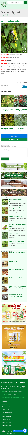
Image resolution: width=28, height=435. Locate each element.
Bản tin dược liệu (6, 407)
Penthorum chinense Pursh (7, 129)
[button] (25, 2)
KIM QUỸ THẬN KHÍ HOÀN (16, 269)
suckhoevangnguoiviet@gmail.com (13, 391)
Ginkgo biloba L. (13, 233)
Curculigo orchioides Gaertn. (17, 208)
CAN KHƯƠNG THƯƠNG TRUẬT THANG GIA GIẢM (16, 295)
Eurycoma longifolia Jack (16, 216)
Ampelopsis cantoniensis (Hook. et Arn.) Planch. (16, 200)
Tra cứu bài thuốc (6, 425)
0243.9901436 (12, 394)
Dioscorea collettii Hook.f (16, 241)
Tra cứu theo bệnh (6, 422)
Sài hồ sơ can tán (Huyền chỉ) (17, 278)
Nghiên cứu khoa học (7, 409)
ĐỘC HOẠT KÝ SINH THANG (17, 253)
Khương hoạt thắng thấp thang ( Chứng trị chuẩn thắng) (17, 287)
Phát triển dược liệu (7, 412)
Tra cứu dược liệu (4, 4)
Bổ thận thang (13, 261)
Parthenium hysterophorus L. (21, 129)
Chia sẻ (23, 85)
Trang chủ (4, 401)
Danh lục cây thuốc (14, 15)
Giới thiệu (4, 404)
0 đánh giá (11, 85)
